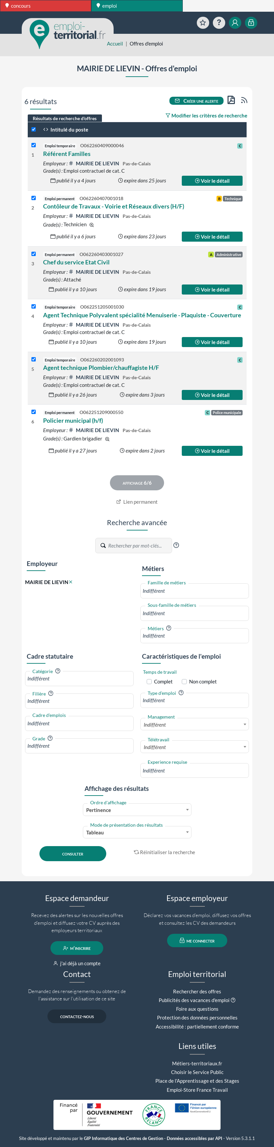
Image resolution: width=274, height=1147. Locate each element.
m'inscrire (77, 948)
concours (18, 6)
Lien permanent (137, 502)
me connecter (197, 940)
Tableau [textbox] (95, 832)
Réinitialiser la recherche (164, 852)
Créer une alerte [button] (196, 101)
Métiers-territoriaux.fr (197, 1063)
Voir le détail (212, 181)
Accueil (115, 43)
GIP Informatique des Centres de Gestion (123, 1138)
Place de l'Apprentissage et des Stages (197, 1081)
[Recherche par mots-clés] (140, 546)
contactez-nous (77, 1016)
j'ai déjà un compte (77, 963)
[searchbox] (195, 591)
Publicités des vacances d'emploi (194, 1000)
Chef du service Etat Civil (76, 262)
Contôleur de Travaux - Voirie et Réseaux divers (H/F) (113, 206)
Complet (163, 681)
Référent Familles (67, 153)
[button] (176, 545)
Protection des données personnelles (197, 1017)
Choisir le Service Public (197, 1072)
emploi (107, 6)
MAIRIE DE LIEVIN (94, 163)
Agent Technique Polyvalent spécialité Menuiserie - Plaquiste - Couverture (142, 315)
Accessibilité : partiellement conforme (197, 1026)
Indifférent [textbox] (155, 725)
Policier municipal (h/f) (73, 420)
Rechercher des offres (197, 991)
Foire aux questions (197, 1009)
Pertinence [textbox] (98, 810)
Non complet (203, 681)
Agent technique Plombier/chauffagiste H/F (101, 367)
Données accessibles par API (194, 1138)
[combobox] (195, 591)
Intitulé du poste (65, 130)
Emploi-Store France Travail (197, 1090)
